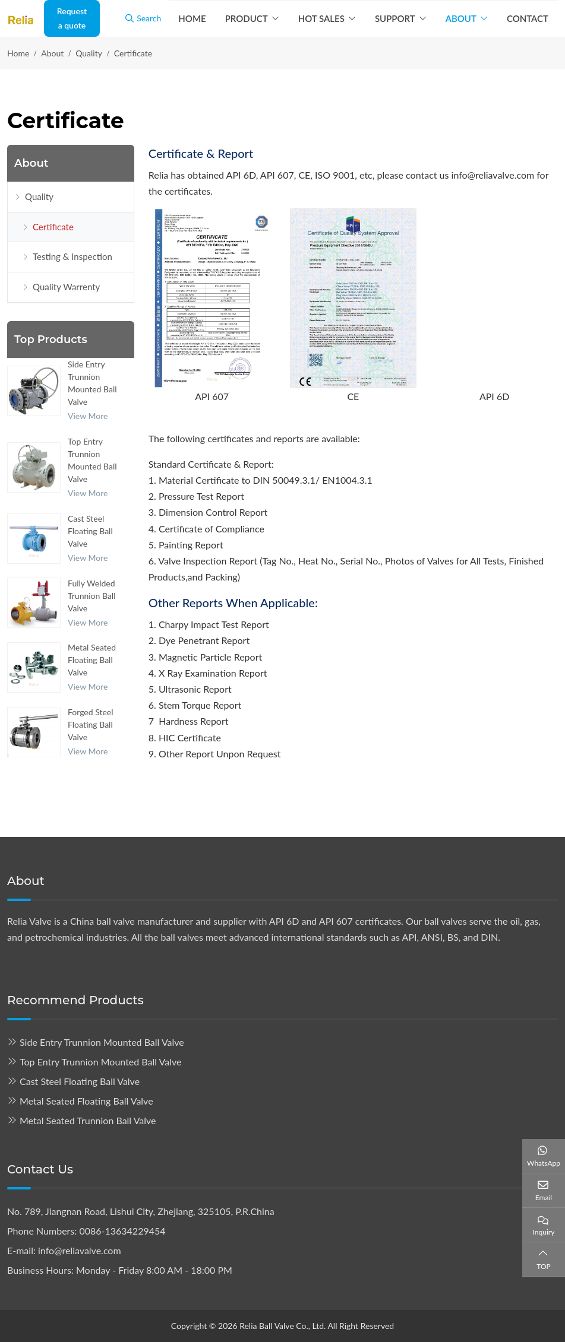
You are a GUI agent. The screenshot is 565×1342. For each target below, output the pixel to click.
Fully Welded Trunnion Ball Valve (91, 595)
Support (395, 18)
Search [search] (143, 18)
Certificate (53, 226)
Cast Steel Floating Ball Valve (90, 530)
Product (246, 18)
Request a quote (72, 18)
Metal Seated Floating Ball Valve (92, 659)
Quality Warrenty (66, 286)
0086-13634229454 (122, 1230)
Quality (39, 196)
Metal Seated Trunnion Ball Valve (88, 1120)
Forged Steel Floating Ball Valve (90, 724)
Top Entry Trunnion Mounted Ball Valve (100, 1061)
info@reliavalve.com (79, 1250)
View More (88, 416)
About (461, 18)
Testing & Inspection (72, 256)
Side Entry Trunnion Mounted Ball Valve (102, 1042)
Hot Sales (321, 18)
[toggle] (122, 197)
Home (192, 18)
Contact (527, 18)
